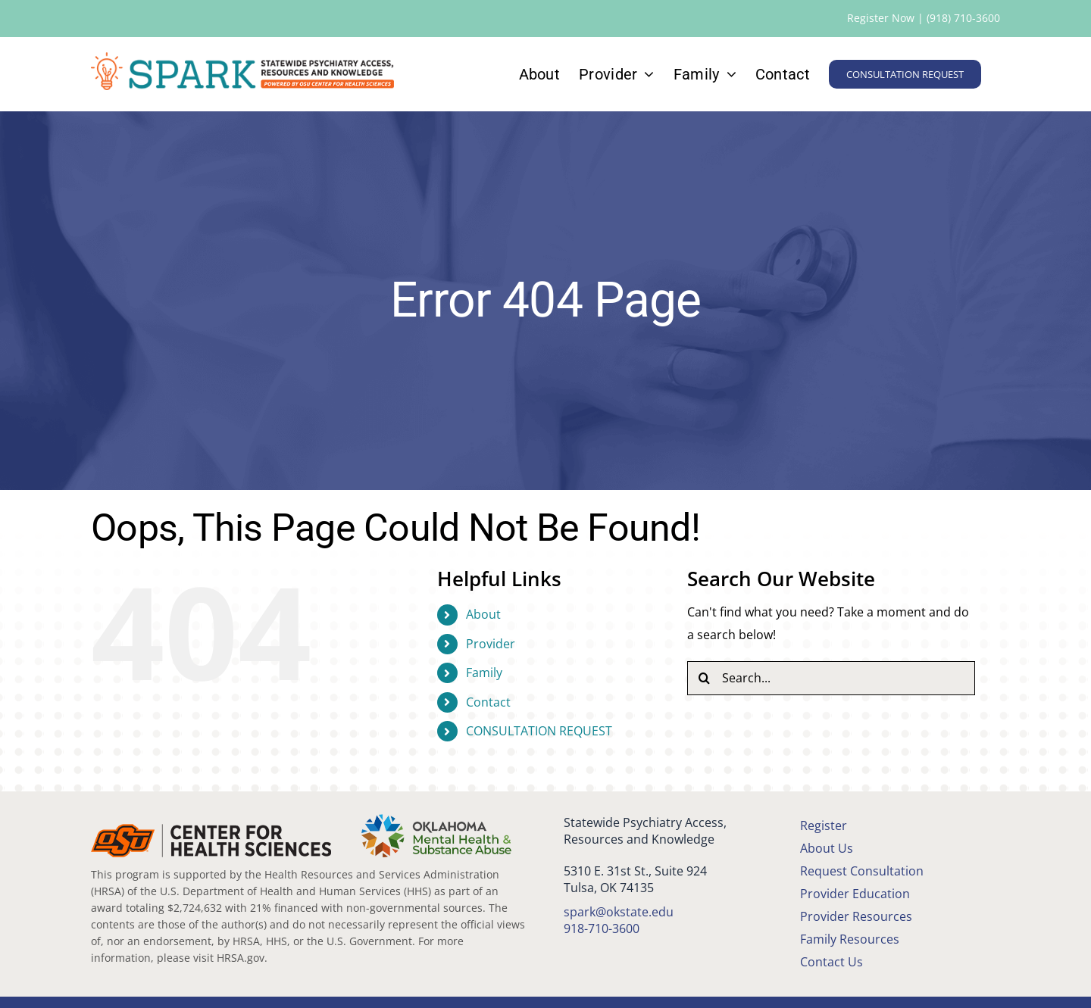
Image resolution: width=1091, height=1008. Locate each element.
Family (484, 672)
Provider (490, 643)
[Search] (704, 678)
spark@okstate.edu (619, 911)
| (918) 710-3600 (957, 18)
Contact (488, 702)
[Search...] (831, 678)
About (483, 614)
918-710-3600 (601, 928)
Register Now (880, 18)
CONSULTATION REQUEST (539, 730)
